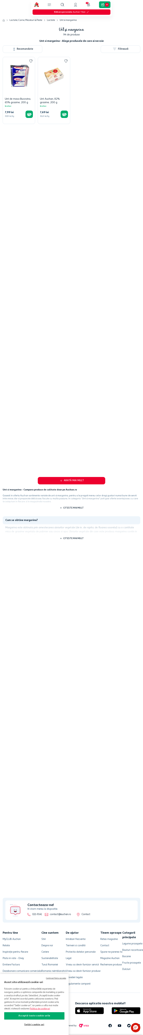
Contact (86, 914)
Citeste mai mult (73, 496)
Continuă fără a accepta (56, 978)
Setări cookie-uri (34, 1025)
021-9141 (37, 914)
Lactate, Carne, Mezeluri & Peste (26, 3)
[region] (34, 1004)
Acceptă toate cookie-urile (34, 1016)
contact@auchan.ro (60, 914)
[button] (135, 1027)
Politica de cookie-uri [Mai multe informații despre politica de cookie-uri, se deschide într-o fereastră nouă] (40, 1009)
